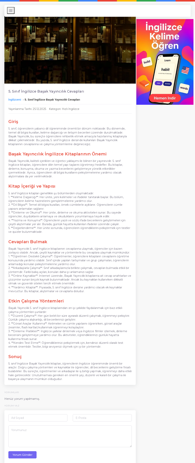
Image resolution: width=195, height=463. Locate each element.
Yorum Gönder (23, 447)
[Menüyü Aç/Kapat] (11, 10)
